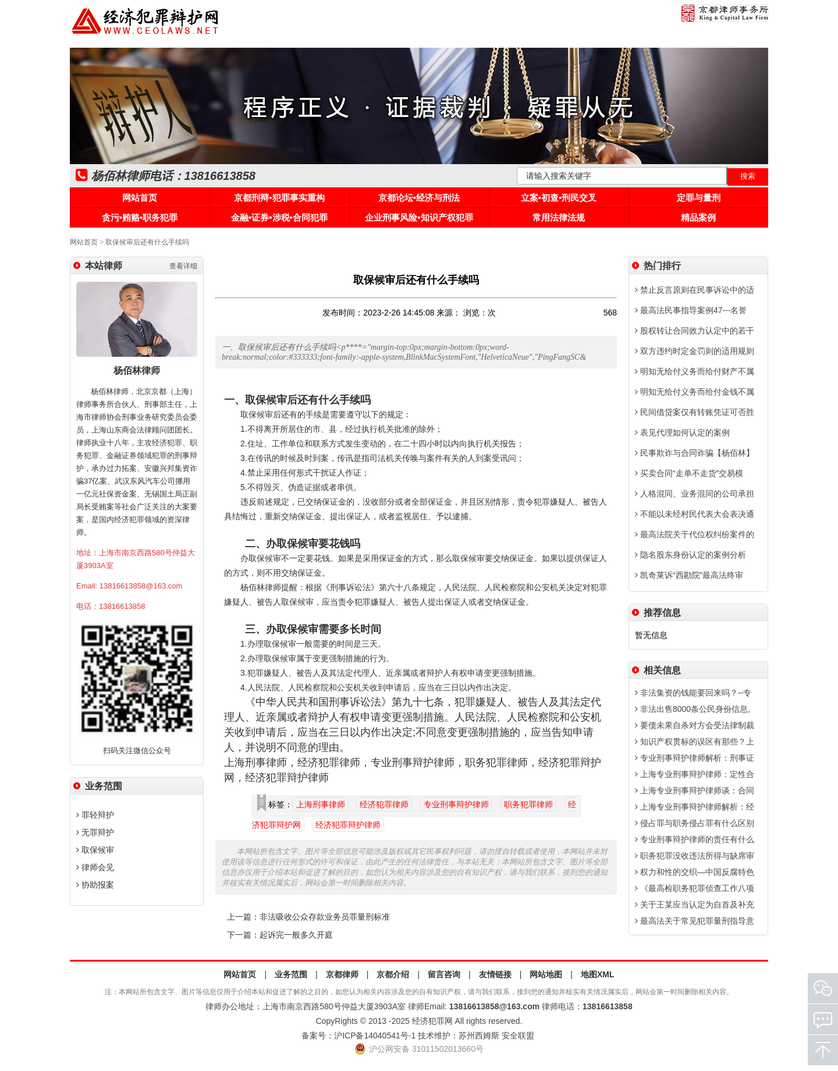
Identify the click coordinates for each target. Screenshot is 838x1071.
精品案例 (698, 217)
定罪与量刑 (698, 198)
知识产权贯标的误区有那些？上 (694, 741)
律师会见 (95, 867)
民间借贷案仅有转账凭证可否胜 (694, 412)
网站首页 (139, 198)
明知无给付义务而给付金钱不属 (694, 391)
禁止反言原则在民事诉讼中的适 (694, 290)
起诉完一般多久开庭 (296, 935)
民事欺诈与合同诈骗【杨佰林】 (694, 453)
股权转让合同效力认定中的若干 (694, 330)
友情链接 (495, 974)
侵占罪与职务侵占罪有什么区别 (694, 823)
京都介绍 (393, 974)
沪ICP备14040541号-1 (375, 1035)
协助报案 (95, 884)
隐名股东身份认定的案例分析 (690, 554)
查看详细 (183, 266)
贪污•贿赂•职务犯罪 (140, 217)
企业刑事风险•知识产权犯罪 (419, 217)
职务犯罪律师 (528, 804)
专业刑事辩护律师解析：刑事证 (694, 758)
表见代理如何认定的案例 (682, 432)
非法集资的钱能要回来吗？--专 (693, 692)
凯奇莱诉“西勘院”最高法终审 (689, 575)
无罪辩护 (95, 832)
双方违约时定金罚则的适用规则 (694, 351)
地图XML (598, 974)
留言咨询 (444, 974)
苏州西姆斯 (479, 1035)
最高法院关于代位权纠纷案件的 (694, 534)
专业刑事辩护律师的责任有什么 (694, 839)
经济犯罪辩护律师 (348, 824)
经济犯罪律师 (384, 804)
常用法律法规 (558, 217)
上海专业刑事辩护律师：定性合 (694, 774)
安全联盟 (518, 1035)
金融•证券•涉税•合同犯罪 (279, 217)
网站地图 (546, 974)
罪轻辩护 (95, 815)
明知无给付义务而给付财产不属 (694, 371)
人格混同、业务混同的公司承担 (694, 493)
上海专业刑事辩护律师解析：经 (694, 806)
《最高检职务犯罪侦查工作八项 (694, 888)
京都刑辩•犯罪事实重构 (279, 198)
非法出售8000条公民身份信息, (692, 709)
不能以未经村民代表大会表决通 (694, 514)
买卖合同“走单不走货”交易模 (689, 473)
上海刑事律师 (320, 804)
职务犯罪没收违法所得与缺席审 (694, 855)
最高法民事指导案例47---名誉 (691, 310)
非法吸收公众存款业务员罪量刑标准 (325, 917)
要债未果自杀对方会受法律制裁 (694, 725)
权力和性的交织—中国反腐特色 (694, 872)
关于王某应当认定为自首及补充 (694, 904)
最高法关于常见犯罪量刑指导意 (694, 920)
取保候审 (95, 849)
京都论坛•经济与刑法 (419, 198)
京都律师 (342, 974)
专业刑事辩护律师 (456, 804)
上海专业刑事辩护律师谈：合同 (694, 790)
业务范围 (291, 974)
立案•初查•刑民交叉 (559, 198)
